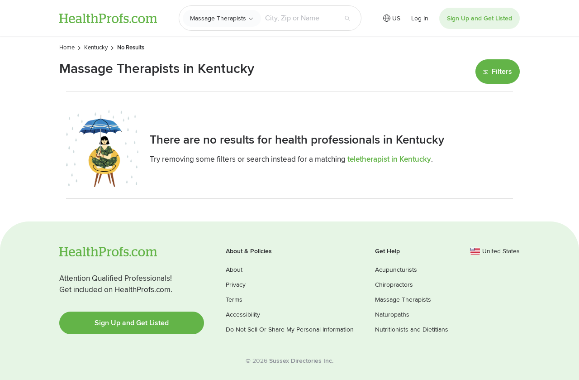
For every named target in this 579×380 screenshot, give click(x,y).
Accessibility (243, 314)
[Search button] (347, 18)
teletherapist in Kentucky (389, 159)
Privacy (236, 285)
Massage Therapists (218, 18)
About (234, 270)
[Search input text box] (299, 18)
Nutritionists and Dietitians (411, 329)
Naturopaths (392, 314)
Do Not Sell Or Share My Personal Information (290, 329)
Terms (234, 299)
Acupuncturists (396, 270)
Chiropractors (394, 285)
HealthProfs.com (108, 18)
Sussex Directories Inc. (301, 361)
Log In (419, 18)
